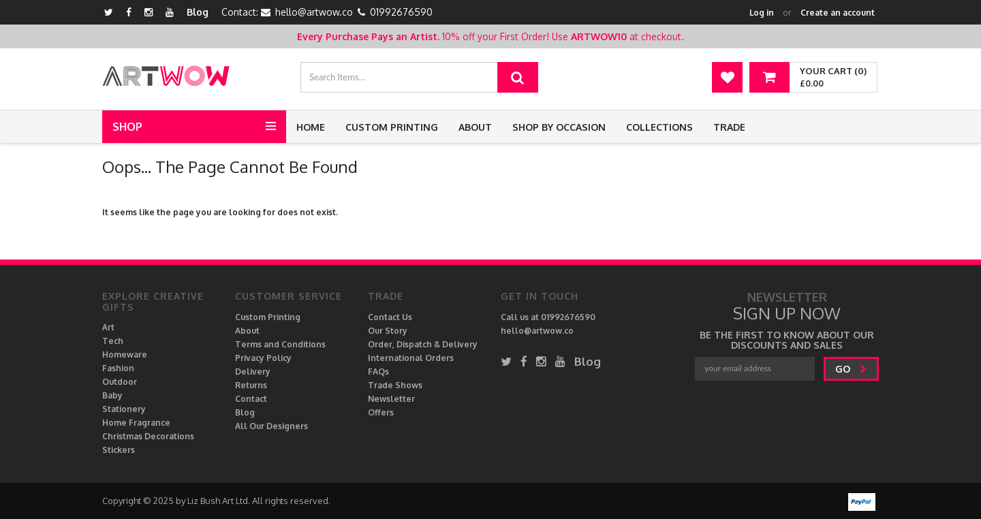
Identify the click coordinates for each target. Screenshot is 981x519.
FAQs (378, 371)
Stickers (118, 450)
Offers (381, 412)
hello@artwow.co (314, 12)
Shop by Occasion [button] (559, 127)
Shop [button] (127, 126)
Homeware (124, 354)
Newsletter (391, 399)
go (851, 369)
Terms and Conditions (280, 344)
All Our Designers (271, 426)
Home (310, 127)
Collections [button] (659, 127)
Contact (251, 399)
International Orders (411, 358)
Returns (251, 385)
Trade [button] (729, 127)
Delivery (252, 371)
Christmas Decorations (148, 436)
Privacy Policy (263, 358)
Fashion (118, 368)
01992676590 (401, 12)
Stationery (124, 409)
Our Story (387, 331)
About (475, 127)
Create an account (837, 12)
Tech (112, 341)
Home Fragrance (136, 423)
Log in (761, 12)
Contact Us (390, 317)
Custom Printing (391, 127)
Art (108, 327)
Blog (197, 12)
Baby (112, 395)
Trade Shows (395, 385)
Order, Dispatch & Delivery (423, 344)
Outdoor (119, 382)
